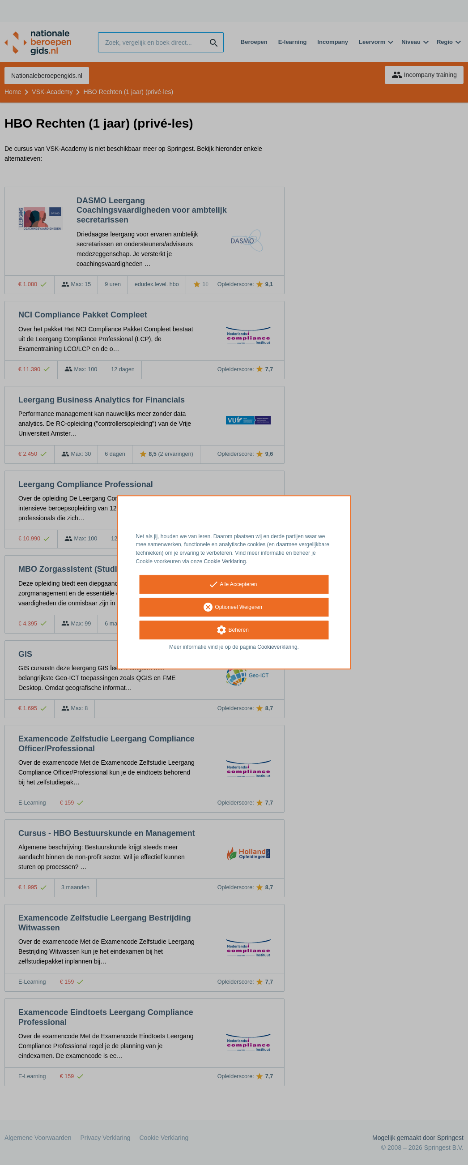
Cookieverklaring (277, 647)
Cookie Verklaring (225, 561)
